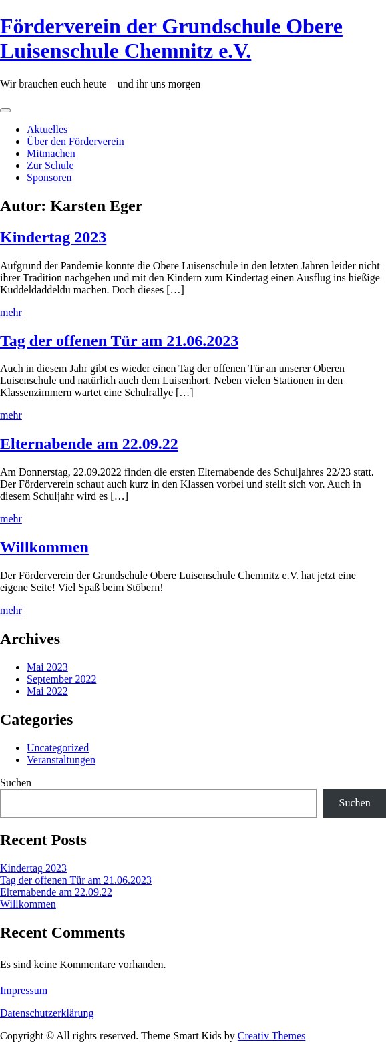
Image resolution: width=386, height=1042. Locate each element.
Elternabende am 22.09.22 (89, 443)
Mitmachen (51, 153)
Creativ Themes (271, 1035)
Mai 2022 (47, 691)
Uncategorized (58, 747)
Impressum (23, 990)
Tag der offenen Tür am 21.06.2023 (119, 340)
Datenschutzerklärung (46, 1013)
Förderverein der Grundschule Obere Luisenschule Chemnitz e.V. (171, 38)
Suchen (15, 782)
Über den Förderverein (75, 141)
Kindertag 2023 (53, 237)
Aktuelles (47, 129)
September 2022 (61, 679)
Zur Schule (50, 165)
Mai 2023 (47, 667)
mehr (11, 312)
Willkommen (44, 547)
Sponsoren (49, 177)
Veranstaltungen (61, 759)
